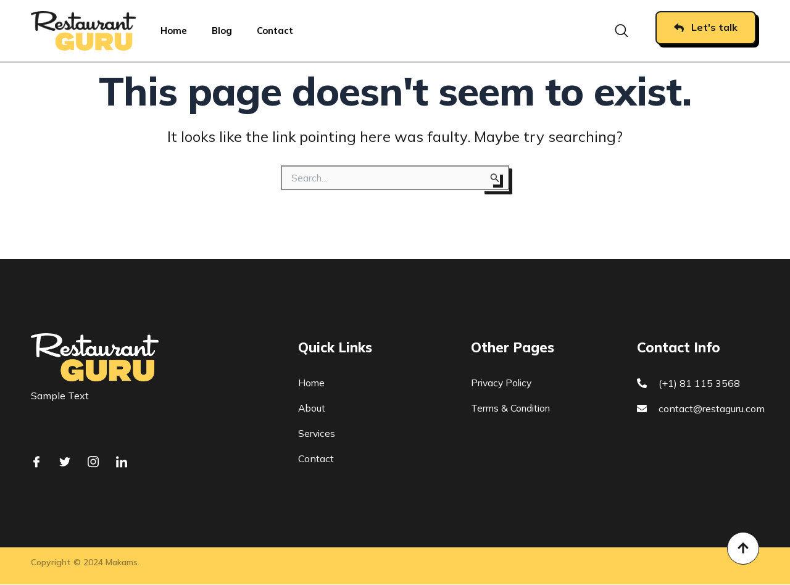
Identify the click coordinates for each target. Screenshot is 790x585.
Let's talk (706, 27)
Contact (275, 30)
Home (173, 30)
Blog (222, 30)
